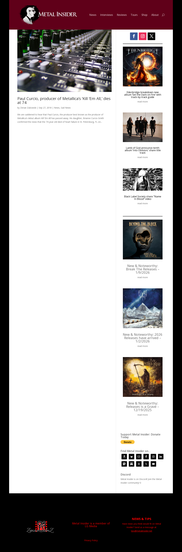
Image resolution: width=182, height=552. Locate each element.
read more (142, 101)
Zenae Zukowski (28, 107)
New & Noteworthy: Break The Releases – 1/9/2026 (142, 269)
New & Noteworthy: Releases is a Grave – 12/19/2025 (142, 406)
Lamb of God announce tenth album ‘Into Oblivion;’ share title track (143, 150)
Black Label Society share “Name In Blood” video (142, 198)
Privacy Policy (91, 540)
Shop (144, 15)
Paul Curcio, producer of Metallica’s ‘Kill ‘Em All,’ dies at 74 (64, 100)
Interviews (106, 15)
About (155, 15)
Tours (134, 15)
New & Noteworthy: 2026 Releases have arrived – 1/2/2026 (142, 337)
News (92, 15)
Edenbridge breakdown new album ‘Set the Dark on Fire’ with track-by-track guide (142, 95)
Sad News (66, 107)
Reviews (122, 15)
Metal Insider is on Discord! (134, 479)
